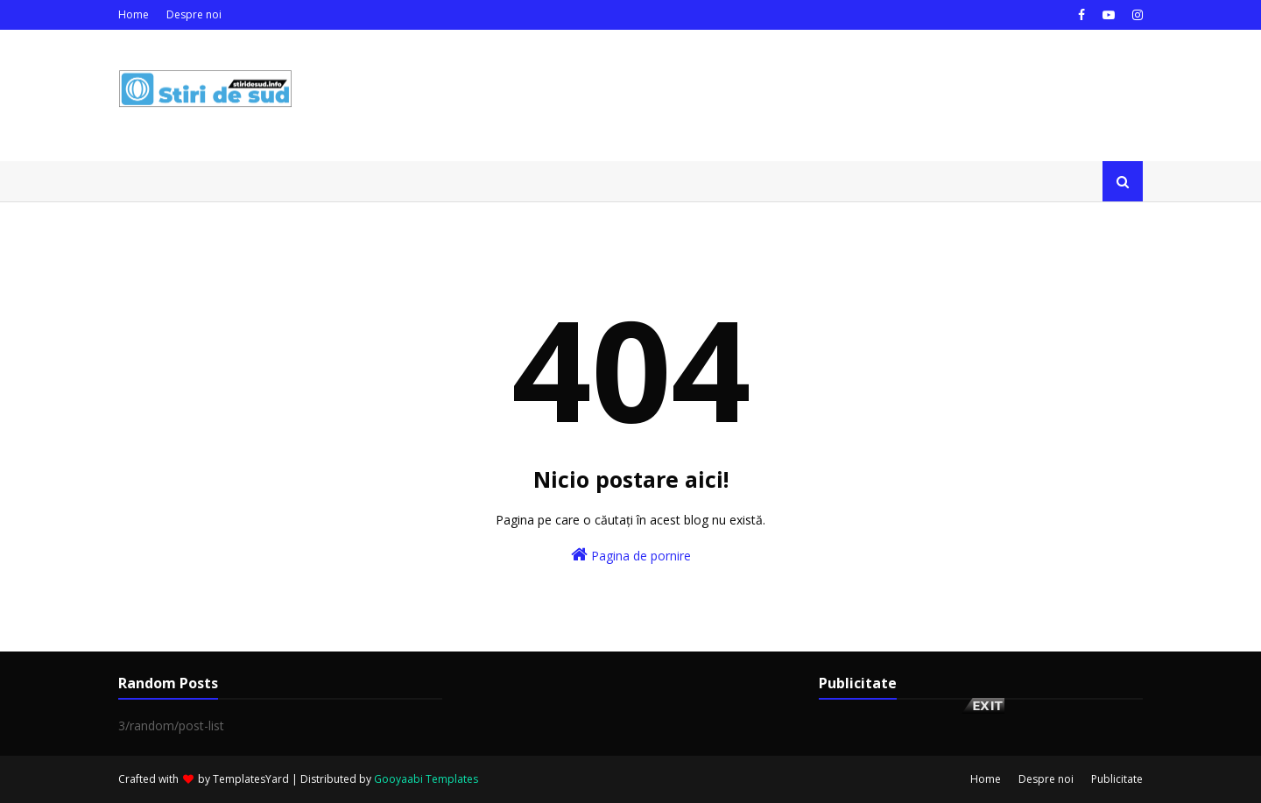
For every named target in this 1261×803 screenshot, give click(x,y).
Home (133, 14)
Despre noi (194, 14)
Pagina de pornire (631, 555)
